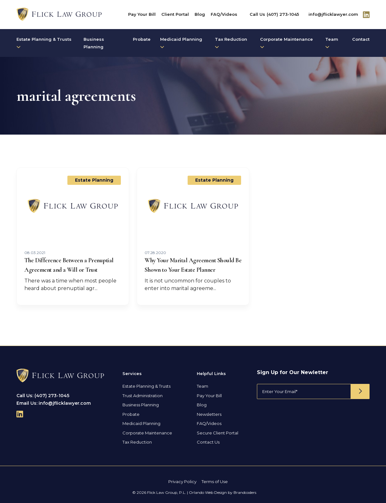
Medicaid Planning (181, 43)
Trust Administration (142, 395)
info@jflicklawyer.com (333, 14)
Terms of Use (215, 481)
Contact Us (208, 442)
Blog (200, 14)
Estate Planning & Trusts (44, 43)
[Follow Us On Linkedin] (366, 14)
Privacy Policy (182, 481)
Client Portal (175, 14)
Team (331, 43)
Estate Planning (94, 180)
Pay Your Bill (142, 14)
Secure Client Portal (217, 432)
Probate (142, 39)
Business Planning (94, 43)
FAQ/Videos (224, 14)
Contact (361, 39)
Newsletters (209, 414)
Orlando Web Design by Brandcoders (222, 492)
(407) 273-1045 (283, 14)
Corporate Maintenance (286, 43)
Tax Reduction (231, 43)
